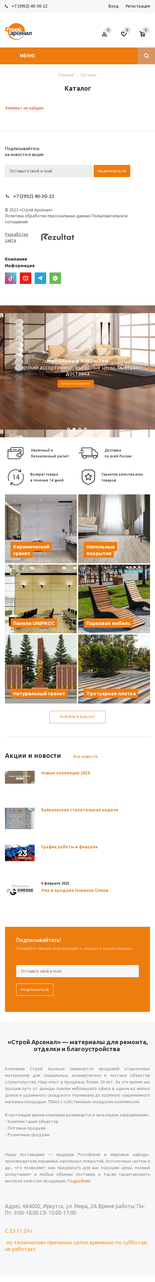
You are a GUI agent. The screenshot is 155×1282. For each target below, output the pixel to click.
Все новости (86, 756)
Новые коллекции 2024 (65, 772)
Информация (20, 265)
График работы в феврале (69, 846)
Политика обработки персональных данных (48, 216)
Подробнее (79, 1180)
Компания (16, 259)
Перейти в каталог (76, 383)
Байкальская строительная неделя (79, 809)
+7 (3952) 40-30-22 (29, 6)
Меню (27, 55)
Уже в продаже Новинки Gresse (74, 890)
